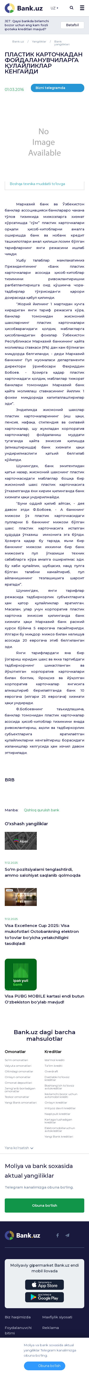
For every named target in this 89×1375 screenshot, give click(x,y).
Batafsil (72, 25)
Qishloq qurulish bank (41, 810)
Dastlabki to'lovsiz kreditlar (57, 1078)
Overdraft (51, 1071)
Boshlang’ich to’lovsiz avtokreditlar (59, 1087)
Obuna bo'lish (44, 1205)
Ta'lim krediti (53, 1065)
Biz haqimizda (18, 1317)
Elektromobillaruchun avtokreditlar (60, 1129)
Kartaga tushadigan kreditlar (58, 1121)
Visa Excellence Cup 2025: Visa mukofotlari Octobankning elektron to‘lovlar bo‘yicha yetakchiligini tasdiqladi (42, 934)
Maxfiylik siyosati (57, 1317)
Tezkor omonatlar (17, 1097)
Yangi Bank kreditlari (59, 1136)
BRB (9, 780)
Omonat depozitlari (18, 1082)
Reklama (50, 1327)
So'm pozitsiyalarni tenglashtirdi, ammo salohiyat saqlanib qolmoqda (42, 872)
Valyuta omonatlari (18, 1065)
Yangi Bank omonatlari (21, 1102)
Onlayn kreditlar (56, 1102)
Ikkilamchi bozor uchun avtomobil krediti (61, 1095)
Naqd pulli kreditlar (57, 1114)
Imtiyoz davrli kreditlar (60, 1108)
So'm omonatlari (16, 1060)
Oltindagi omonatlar (19, 1071)
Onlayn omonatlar (18, 1077)
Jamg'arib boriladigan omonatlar (20, 1090)
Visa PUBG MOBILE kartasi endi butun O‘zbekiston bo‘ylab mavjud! (44, 999)
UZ (54, 8)
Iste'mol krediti (55, 1060)
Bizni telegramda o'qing (50, 89)
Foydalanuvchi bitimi (18, 1330)
